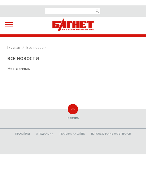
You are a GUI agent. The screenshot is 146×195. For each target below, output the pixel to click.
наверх (73, 117)
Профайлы (22, 133)
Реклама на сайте (72, 133)
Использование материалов (111, 133)
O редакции (44, 133)
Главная (14, 47)
